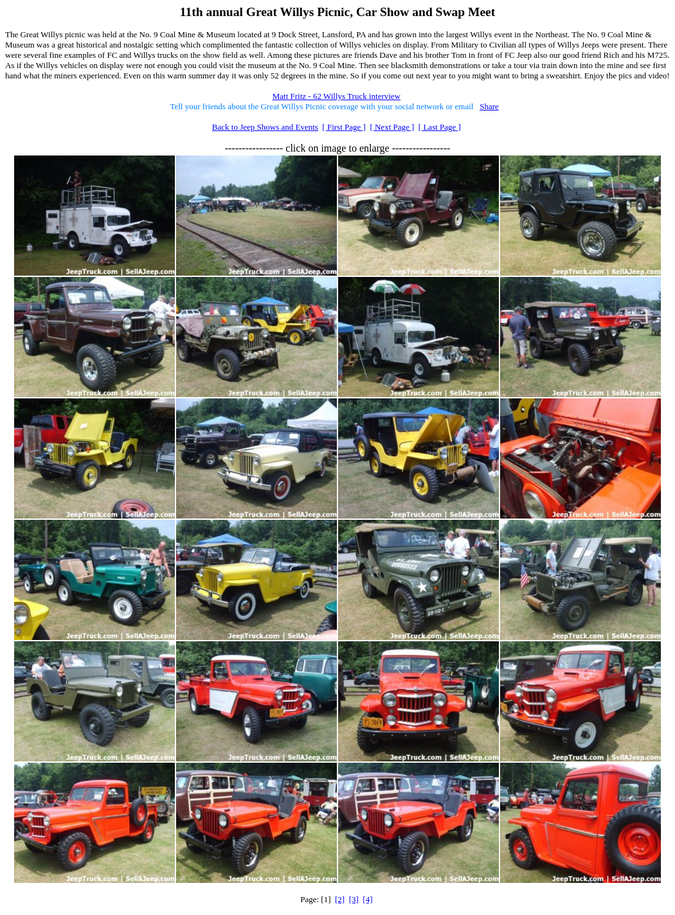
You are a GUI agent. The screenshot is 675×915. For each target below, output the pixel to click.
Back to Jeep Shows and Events (265, 127)
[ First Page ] (344, 127)
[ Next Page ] (392, 127)
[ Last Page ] (440, 127)
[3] (354, 899)
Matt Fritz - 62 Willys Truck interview (337, 96)
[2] (340, 899)
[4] (367, 899)
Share (489, 106)
